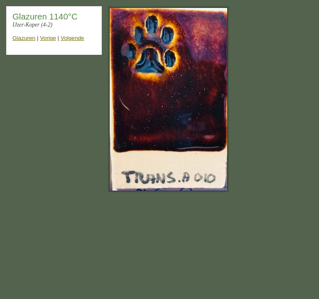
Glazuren (23, 38)
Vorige (48, 38)
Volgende (72, 38)
